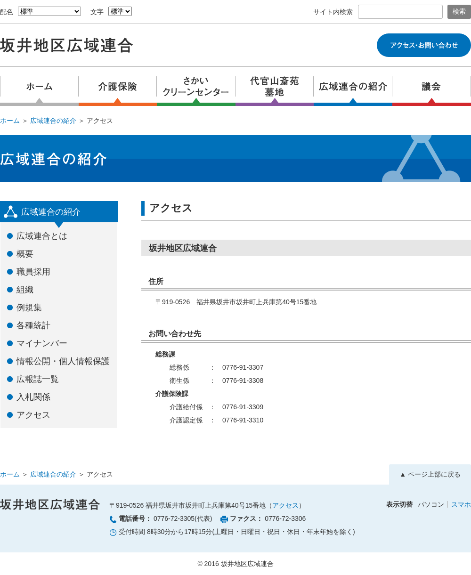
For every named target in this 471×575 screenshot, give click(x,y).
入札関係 (33, 397)
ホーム (10, 120)
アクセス (33, 415)
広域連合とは (41, 236)
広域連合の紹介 (53, 120)
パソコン (431, 504)
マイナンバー (41, 343)
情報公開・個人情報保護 (63, 361)
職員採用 (33, 271)
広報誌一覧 (37, 379)
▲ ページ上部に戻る (430, 474)
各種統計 (33, 325)
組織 (24, 289)
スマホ (461, 504)
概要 (24, 254)
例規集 (29, 307)
